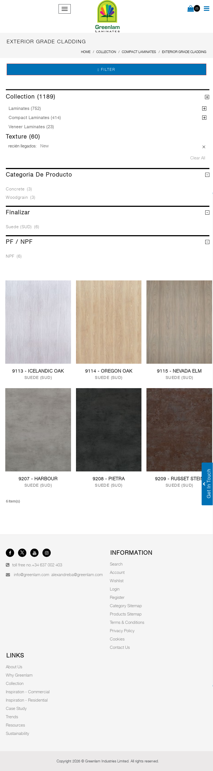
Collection (15, 683)
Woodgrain (21, 197)
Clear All (197, 157)
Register (117, 597)
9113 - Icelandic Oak (38, 371)
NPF (14, 255)
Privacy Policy (122, 630)
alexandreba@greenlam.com (77, 574)
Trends (12, 716)
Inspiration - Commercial (28, 691)
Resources (15, 724)
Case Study (16, 708)
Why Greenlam (19, 674)
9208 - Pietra (109, 478)
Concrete (19, 188)
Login (115, 588)
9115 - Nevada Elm (179, 371)
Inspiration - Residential (27, 699)
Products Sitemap (126, 613)
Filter (107, 69)
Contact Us (120, 647)
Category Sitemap (126, 605)
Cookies (117, 638)
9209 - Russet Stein (179, 478)
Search (116, 563)
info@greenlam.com (31, 574)
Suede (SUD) (22, 226)
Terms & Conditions (127, 622)
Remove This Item (204, 147)
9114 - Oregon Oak (108, 371)
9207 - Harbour (38, 478)
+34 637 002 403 (47, 564)
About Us (14, 666)
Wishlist (116, 580)
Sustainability (17, 733)
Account (117, 572)
